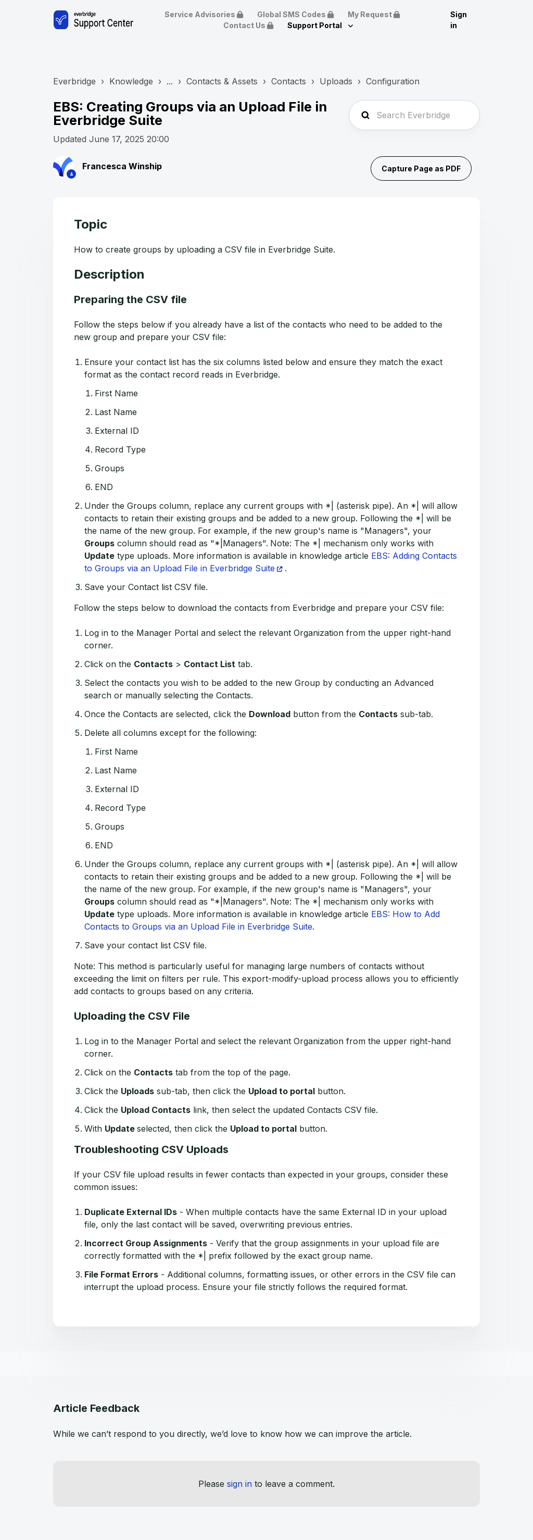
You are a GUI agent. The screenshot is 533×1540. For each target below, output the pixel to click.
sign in (239, 1484)
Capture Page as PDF (421, 168)
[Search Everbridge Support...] (414, 115)
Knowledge (131, 81)
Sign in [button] (458, 20)
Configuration (393, 81)
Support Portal (315, 25)
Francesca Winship (122, 166)
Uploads (336, 81)
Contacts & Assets (222, 81)
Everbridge (74, 81)
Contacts (288, 81)
